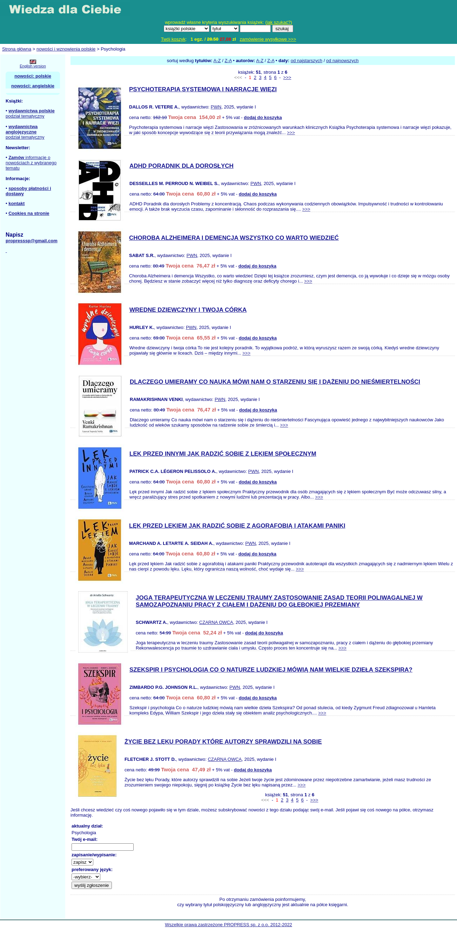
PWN (216, 107)
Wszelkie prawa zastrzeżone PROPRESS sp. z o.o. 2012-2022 (228, 924)
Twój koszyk (173, 39)
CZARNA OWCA (216, 622)
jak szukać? (279, 22)
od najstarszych (306, 60)
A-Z (217, 60)
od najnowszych (342, 60)
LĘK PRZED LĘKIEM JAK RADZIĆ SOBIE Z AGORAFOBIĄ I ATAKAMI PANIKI (237, 525)
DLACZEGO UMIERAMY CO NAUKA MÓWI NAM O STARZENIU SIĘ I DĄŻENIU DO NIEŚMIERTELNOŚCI (275, 381)
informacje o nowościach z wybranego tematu (31, 163)
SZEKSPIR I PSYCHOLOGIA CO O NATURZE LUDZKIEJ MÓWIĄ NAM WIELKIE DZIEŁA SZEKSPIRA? (270, 669)
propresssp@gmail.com (32, 240)
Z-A (227, 60)
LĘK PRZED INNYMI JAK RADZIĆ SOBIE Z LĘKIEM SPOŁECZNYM (222, 453)
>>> (287, 77)
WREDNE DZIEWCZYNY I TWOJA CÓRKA (188, 310)
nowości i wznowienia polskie (65, 49)
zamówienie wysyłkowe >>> (268, 39)
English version (33, 66)
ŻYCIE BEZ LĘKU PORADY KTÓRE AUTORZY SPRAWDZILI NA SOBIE (223, 741)
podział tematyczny (25, 116)
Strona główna (16, 49)
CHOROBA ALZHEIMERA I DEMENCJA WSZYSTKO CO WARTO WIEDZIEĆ (234, 238)
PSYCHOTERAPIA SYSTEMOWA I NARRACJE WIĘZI (203, 89)
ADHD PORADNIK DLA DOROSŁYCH (181, 166)
